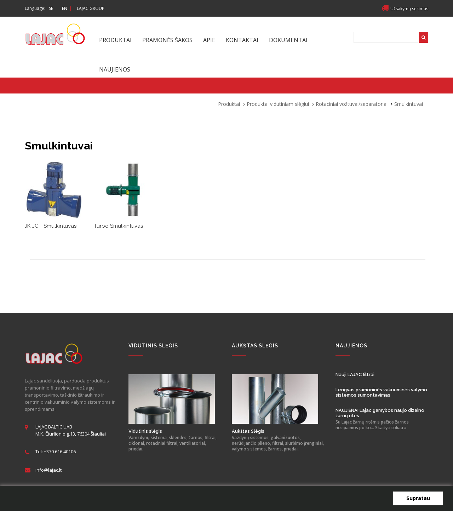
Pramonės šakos (167, 40)
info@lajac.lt (48, 470)
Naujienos (114, 69)
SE (51, 8)
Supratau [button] (418, 498)
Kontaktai (242, 40)
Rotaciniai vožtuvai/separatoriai (352, 104)
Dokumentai (288, 40)
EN (64, 8)
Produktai (115, 40)
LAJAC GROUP (90, 8)
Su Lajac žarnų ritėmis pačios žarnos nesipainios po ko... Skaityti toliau (372, 425)
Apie (209, 40)
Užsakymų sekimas (405, 9)
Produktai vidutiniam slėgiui (278, 104)
